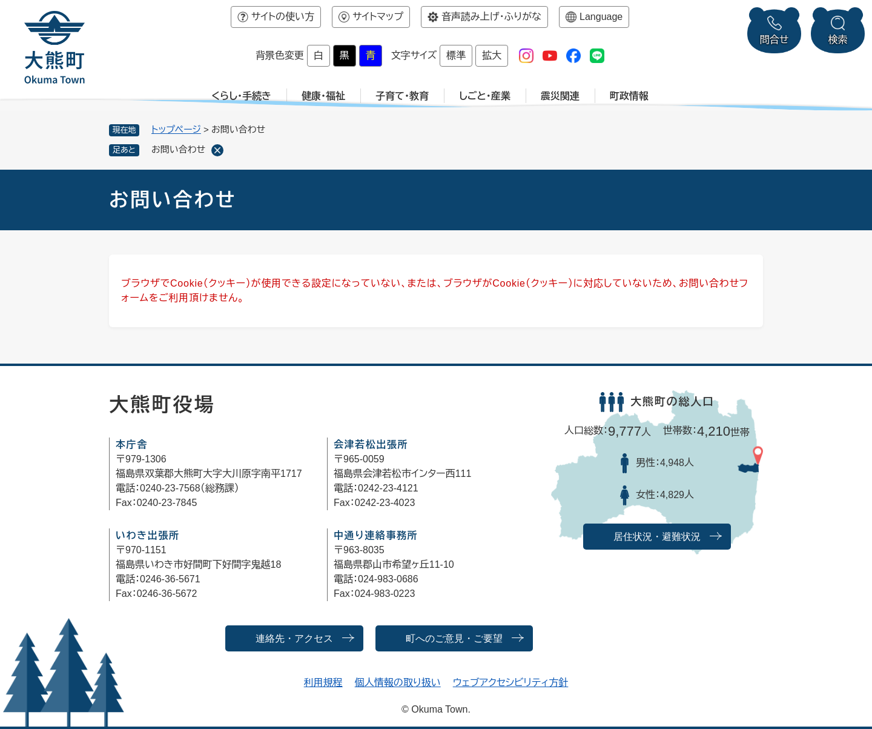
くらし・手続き (241, 96)
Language (601, 17)
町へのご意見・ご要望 (454, 638)
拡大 (491, 55)
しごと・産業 (484, 96)
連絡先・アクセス (294, 638)
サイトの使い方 (282, 17)
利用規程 (323, 682)
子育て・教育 (402, 96)
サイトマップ (377, 17)
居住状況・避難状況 (657, 536)
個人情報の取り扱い (398, 682)
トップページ (176, 129)
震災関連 (560, 96)
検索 (838, 40)
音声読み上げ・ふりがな (491, 17)
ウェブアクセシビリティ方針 (511, 682)
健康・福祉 (323, 96)
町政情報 (629, 96)
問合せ (774, 40)
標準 (456, 55)
